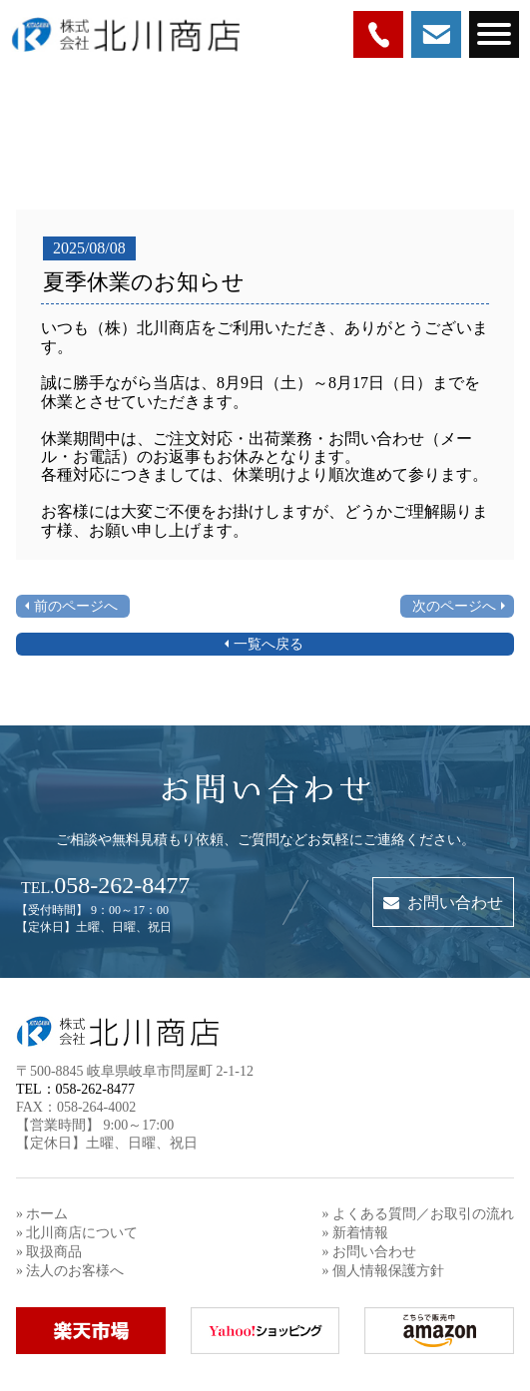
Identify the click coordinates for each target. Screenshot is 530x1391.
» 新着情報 (355, 1232)
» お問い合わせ (369, 1251)
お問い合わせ (443, 902)
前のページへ (76, 606)
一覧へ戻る (268, 644)
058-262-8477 (105, 885)
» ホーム (42, 1213)
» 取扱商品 (49, 1251)
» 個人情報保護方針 (383, 1270)
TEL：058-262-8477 (75, 1089)
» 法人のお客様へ (70, 1270)
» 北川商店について (77, 1232)
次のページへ (454, 606)
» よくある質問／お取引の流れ (418, 1213)
